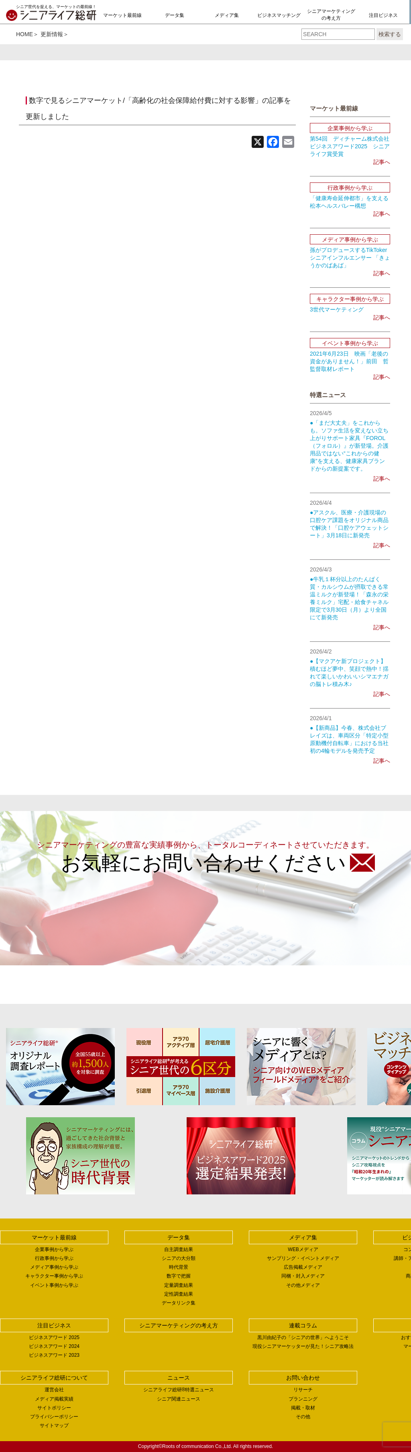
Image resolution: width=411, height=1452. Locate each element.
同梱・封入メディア (303, 1276)
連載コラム (303, 1325)
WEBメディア (303, 1249)
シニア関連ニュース (178, 1399)
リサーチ (303, 1390)
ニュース (178, 1377)
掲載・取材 (303, 1408)
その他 (303, 1416)
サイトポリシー (54, 1408)
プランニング (303, 1399)
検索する (389, 34)
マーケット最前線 (122, 15)
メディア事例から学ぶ (54, 1267)
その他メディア (303, 1285)
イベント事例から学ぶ (54, 1285)
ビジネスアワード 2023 (54, 1355)
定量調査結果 (178, 1285)
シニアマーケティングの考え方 (331, 14)
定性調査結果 (178, 1294)
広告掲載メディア (303, 1267)
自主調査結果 (178, 1249)
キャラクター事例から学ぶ (54, 1276)
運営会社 (54, 1390)
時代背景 (178, 1267)
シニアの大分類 (178, 1258)
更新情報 (52, 34)
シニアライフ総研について (54, 1377)
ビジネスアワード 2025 (54, 1337)
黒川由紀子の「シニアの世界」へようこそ (303, 1337)
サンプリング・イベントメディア (303, 1258)
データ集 (174, 15)
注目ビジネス (383, 15)
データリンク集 (178, 1303)
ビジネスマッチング (279, 15)
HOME (24, 34)
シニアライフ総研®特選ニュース (178, 1390)
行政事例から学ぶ (54, 1258)
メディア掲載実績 (54, 1399)
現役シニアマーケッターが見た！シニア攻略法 (303, 1346)
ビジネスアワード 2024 (54, 1346)
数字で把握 (179, 1276)
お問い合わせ (303, 1377)
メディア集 (227, 15)
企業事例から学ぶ (54, 1249)
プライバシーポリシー (54, 1416)
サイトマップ (54, 1425)
